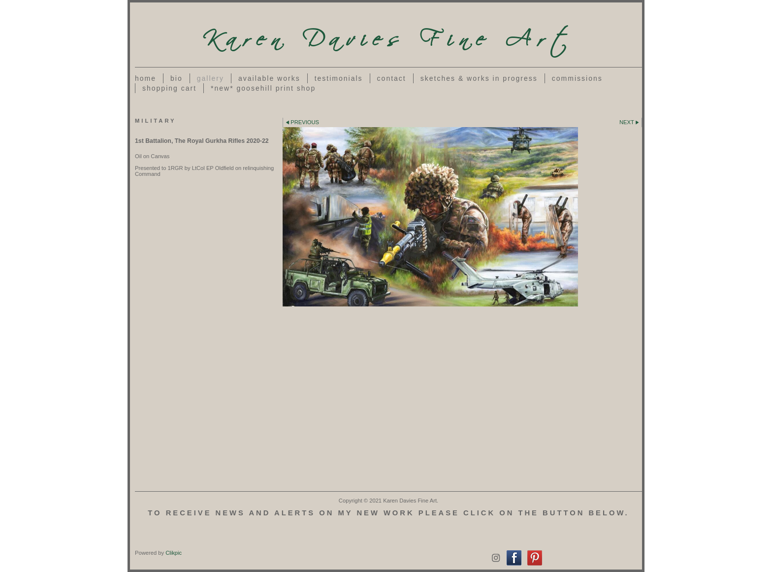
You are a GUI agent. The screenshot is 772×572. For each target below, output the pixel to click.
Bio (176, 78)
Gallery (210, 78)
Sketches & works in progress (479, 78)
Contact (391, 78)
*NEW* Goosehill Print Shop (263, 88)
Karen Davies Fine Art (388, 34)
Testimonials (339, 78)
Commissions (577, 78)
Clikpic (173, 553)
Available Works (269, 78)
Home (145, 78)
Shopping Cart (169, 88)
